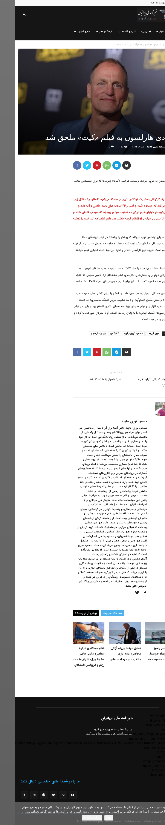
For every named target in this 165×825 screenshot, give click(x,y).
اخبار (145, 32)
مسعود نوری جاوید (141, 147)
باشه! (94, 818)
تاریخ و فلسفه (112, 32)
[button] (9, 14)
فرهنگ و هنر (89, 32)
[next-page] (152, 674)
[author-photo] (148, 415)
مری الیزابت (138, 333)
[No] (159, 813)
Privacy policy (77, 818)
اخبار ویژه (131, 32)
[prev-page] (159, 674)
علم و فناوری (67, 32)
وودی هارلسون (83, 333)
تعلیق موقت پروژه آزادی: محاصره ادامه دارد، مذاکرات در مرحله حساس (110, 654)
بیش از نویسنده (71, 613)
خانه (156, 32)
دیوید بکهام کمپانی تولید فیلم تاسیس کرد (142, 382)
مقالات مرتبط (98, 613)
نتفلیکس (99, 333)
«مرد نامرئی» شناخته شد (91, 379)
